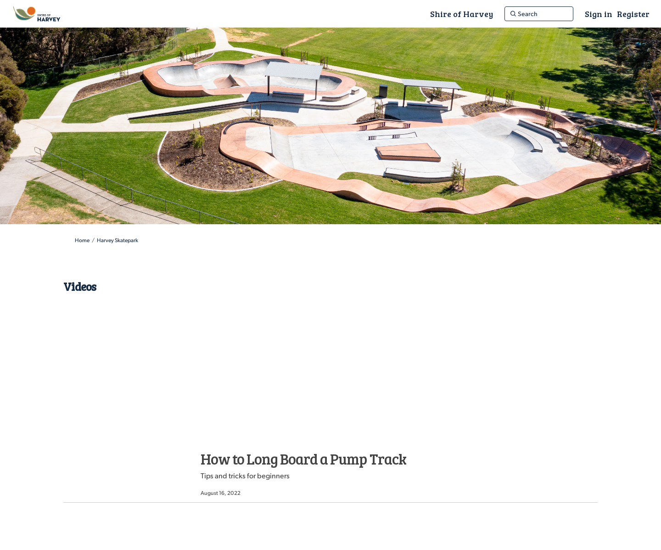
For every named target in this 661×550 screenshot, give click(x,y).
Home (82, 240)
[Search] (538, 13)
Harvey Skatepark (117, 240)
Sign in (598, 13)
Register (633, 13)
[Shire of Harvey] (461, 14)
